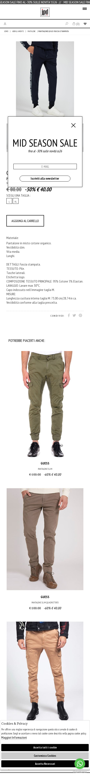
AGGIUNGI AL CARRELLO (25, 221)
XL (15, 201)
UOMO (6, 31)
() (76, 24)
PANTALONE (32, 31)
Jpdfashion (45, 12)
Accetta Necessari (45, 764)
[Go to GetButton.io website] (80, 771)
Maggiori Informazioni (14, 737)
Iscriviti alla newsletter (45, 178)
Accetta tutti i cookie (45, 747)
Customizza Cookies (45, 756)
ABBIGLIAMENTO (18, 31)
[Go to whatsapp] (79, 763)
